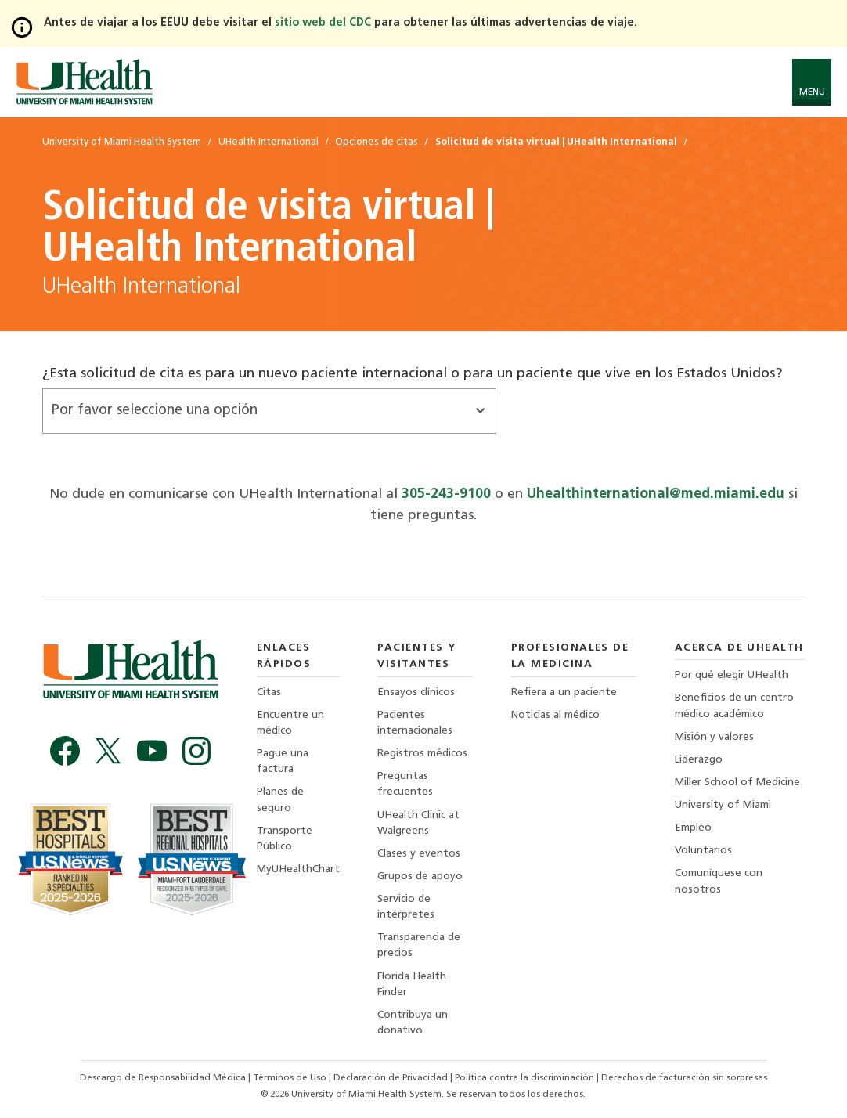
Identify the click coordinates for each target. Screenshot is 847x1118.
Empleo (693, 828)
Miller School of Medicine (737, 782)
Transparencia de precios (418, 945)
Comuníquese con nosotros (718, 881)
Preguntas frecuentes (405, 784)
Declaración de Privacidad (391, 1078)
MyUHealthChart (298, 869)
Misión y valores (714, 737)
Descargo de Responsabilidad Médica (164, 1078)
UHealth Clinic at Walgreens (418, 823)
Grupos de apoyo (420, 876)
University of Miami (723, 805)
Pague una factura (282, 761)
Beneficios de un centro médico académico (734, 706)
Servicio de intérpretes (405, 907)
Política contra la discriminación (526, 1078)
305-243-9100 (446, 494)
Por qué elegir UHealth (731, 675)
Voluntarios (703, 851)
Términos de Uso (291, 1078)
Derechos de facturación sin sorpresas (684, 1078)
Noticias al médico (555, 715)
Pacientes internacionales (414, 723)
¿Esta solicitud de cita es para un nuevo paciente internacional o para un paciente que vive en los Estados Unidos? (412, 373)
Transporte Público (284, 839)
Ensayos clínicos (416, 692)
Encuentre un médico (290, 723)
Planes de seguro (280, 800)
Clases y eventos (418, 854)
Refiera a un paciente (564, 692)
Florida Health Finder (411, 984)
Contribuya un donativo (412, 1023)
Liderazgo (699, 760)
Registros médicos (422, 753)
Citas (269, 692)
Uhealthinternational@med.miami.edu (655, 494)
